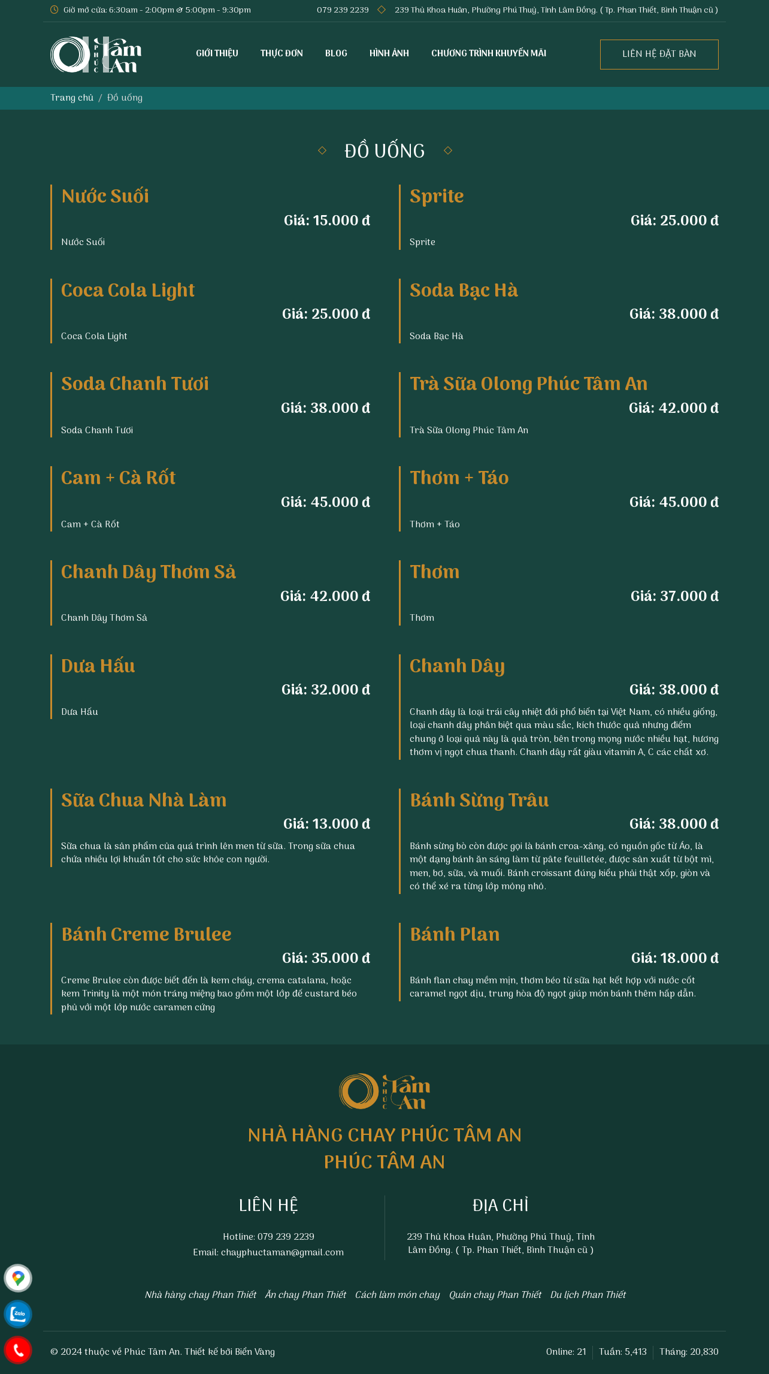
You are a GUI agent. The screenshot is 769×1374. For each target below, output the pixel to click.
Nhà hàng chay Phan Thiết (200, 1295)
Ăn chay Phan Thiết (305, 1295)
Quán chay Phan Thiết (495, 1295)
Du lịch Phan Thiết (587, 1295)
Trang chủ (71, 98)
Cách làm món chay (397, 1295)
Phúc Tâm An (152, 1352)
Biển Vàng (255, 1352)
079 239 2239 (343, 10)
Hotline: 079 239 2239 (268, 1237)
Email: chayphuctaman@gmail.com (268, 1253)
